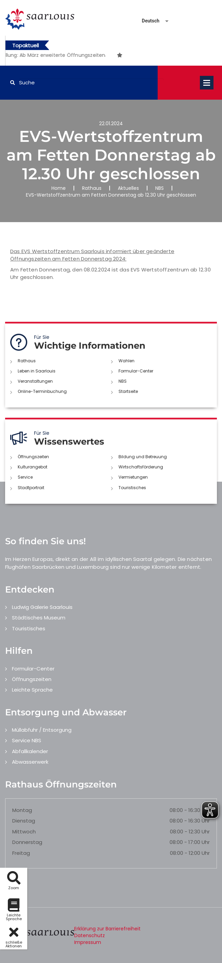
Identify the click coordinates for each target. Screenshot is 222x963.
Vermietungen (133, 477)
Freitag (21, 853)
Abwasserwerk (30, 761)
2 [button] (105, 56)
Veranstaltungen (35, 381)
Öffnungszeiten (33, 457)
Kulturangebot (32, 467)
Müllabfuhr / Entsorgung (42, 729)
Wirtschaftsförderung (140, 467)
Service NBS (26, 740)
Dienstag (23, 820)
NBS (159, 188)
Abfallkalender (30, 751)
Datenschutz (89, 935)
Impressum (87, 942)
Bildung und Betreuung (142, 457)
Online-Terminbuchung (42, 391)
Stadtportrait (31, 488)
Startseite (128, 391)
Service (25, 477)
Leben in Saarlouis (36, 371)
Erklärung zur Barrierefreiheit (107, 928)
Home (58, 188)
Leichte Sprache (32, 689)
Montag (22, 810)
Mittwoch (24, 831)
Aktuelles (128, 188)
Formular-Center (135, 371)
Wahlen (126, 361)
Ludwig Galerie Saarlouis (42, 607)
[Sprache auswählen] (147, 21)
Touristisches (132, 488)
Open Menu (206, 82)
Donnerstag (27, 842)
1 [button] (95, 56)
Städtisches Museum (38, 617)
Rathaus (91, 188)
